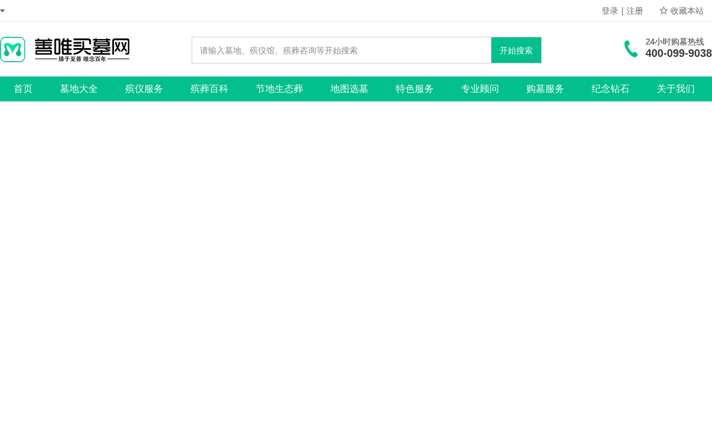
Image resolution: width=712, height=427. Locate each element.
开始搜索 (516, 50)
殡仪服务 (144, 89)
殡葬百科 (209, 89)
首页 (23, 89)
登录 (610, 10)
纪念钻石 (611, 89)
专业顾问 (480, 89)
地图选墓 (349, 89)
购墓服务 (545, 89)
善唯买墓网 (64, 49)
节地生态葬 (279, 89)
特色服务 (415, 89)
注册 (635, 10)
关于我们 (676, 89)
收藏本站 (682, 10)
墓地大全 (79, 89)
